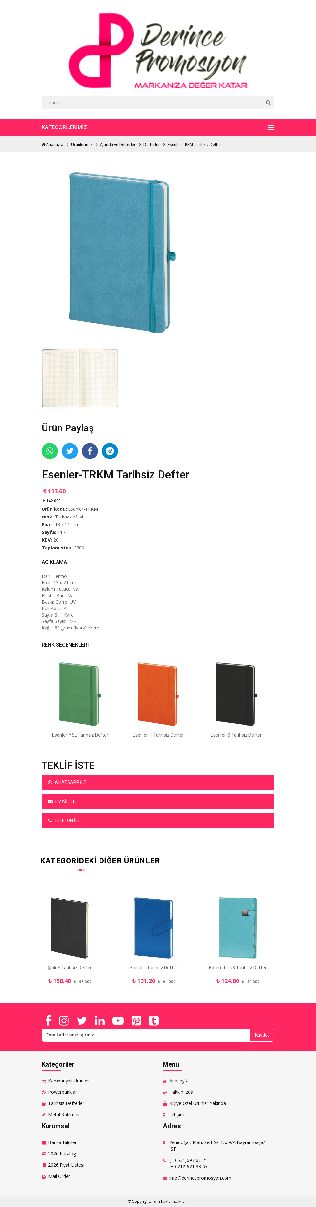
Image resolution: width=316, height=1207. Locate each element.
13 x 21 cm (66, 524)
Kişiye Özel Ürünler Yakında (197, 1103)
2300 (79, 548)
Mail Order (59, 1176)
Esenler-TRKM (83, 509)
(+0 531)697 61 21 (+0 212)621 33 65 (188, 1163)
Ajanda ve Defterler (118, 144)
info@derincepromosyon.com (200, 1178)
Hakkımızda (181, 1092)
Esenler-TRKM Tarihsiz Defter (194, 144)
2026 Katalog (62, 1154)
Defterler (151, 144)
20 (55, 540)
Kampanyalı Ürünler (68, 1081)
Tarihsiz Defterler (66, 1103)
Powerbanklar (62, 1092)
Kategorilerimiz (158, 127)
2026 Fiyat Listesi (66, 1165)
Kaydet (262, 1035)
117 (61, 532)
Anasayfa (52, 144)
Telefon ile (64, 820)
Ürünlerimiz (81, 144)
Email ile (62, 801)
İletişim (176, 1114)
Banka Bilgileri (63, 1142)
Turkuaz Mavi (69, 517)
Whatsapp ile (67, 782)
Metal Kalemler (64, 1114)
